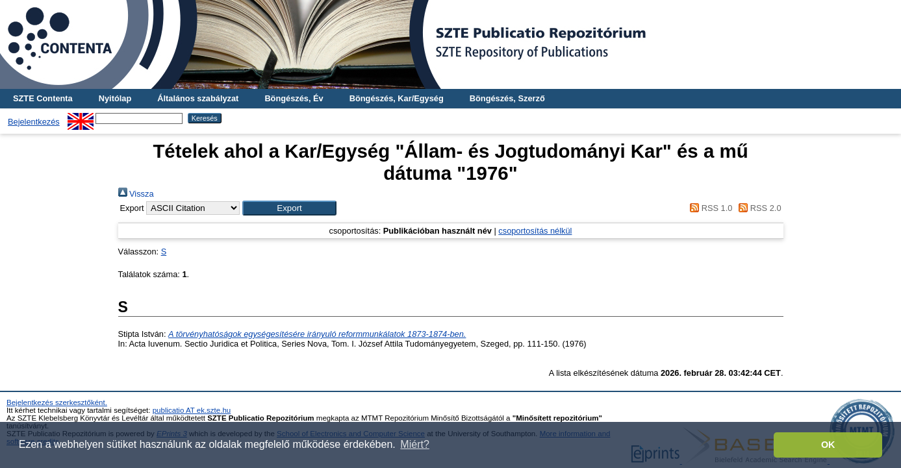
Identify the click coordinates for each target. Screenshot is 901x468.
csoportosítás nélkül (535, 231)
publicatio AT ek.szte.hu (192, 410)
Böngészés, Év (293, 98)
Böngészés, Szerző (507, 98)
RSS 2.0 (758, 208)
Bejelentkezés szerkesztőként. (56, 402)
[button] (289, 208)
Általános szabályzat (197, 98)
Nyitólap (115, 98)
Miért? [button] (414, 444)
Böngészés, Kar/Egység (396, 98)
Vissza (136, 194)
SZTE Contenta (43, 98)
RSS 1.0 (709, 208)
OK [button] (828, 444)
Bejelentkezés (34, 122)
